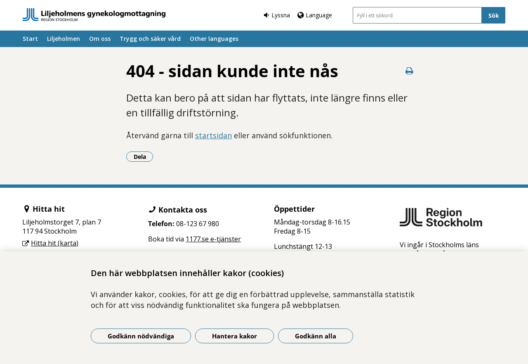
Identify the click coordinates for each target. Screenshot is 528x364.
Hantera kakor (234, 336)
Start (30, 39)
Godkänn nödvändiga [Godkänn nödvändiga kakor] (141, 336)
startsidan (213, 135)
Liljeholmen (63, 39)
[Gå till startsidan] (94, 14)
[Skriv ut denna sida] (409, 70)
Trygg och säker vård (150, 39)
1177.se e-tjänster (213, 238)
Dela (143, 156)
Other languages (214, 39)
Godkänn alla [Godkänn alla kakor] (315, 336)
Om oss (100, 39)
